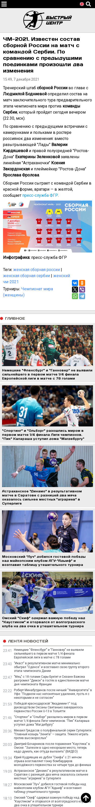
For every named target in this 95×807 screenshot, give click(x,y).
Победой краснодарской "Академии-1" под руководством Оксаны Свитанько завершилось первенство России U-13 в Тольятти (48, 707)
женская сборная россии (36, 269)
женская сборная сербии (26, 275)
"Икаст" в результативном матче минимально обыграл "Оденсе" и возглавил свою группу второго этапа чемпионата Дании (51, 667)
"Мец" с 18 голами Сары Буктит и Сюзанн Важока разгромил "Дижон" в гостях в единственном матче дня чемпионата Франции (51, 680)
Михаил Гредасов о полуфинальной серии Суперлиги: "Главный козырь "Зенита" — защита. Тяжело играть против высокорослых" (53, 734)
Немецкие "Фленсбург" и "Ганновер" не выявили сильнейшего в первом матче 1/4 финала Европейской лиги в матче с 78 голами (49, 653)
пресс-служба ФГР (40, 195)
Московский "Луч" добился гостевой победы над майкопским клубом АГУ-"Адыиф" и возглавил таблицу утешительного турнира (50, 788)
